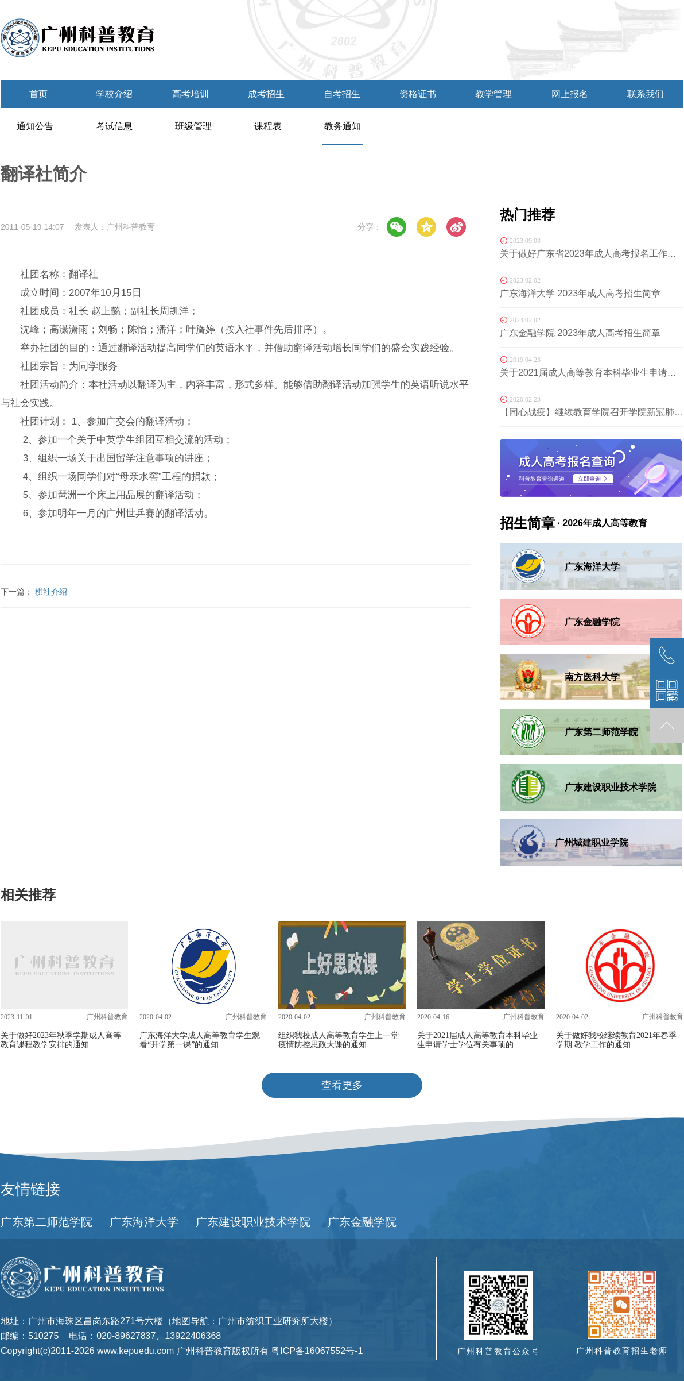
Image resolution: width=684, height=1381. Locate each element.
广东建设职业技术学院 (253, 1222)
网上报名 (569, 94)
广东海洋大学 (144, 1222)
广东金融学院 (362, 1222)
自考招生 (342, 94)
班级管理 (193, 126)
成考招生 (266, 94)
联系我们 (645, 94)
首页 (38, 94)
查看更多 (342, 1085)
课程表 (268, 126)
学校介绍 (114, 94)
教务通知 (342, 126)
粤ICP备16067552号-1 (317, 1351)
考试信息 (114, 126)
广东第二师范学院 (46, 1222)
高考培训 (190, 94)
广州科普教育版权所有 (223, 1351)
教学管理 (493, 94)
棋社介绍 (51, 591)
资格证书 (417, 94)
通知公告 (35, 126)
